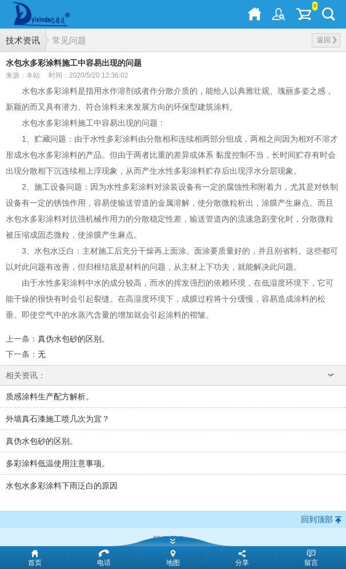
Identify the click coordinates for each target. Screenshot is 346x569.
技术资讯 (23, 40)
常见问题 (69, 40)
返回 (327, 40)
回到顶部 (317, 519)
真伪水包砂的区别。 (74, 338)
